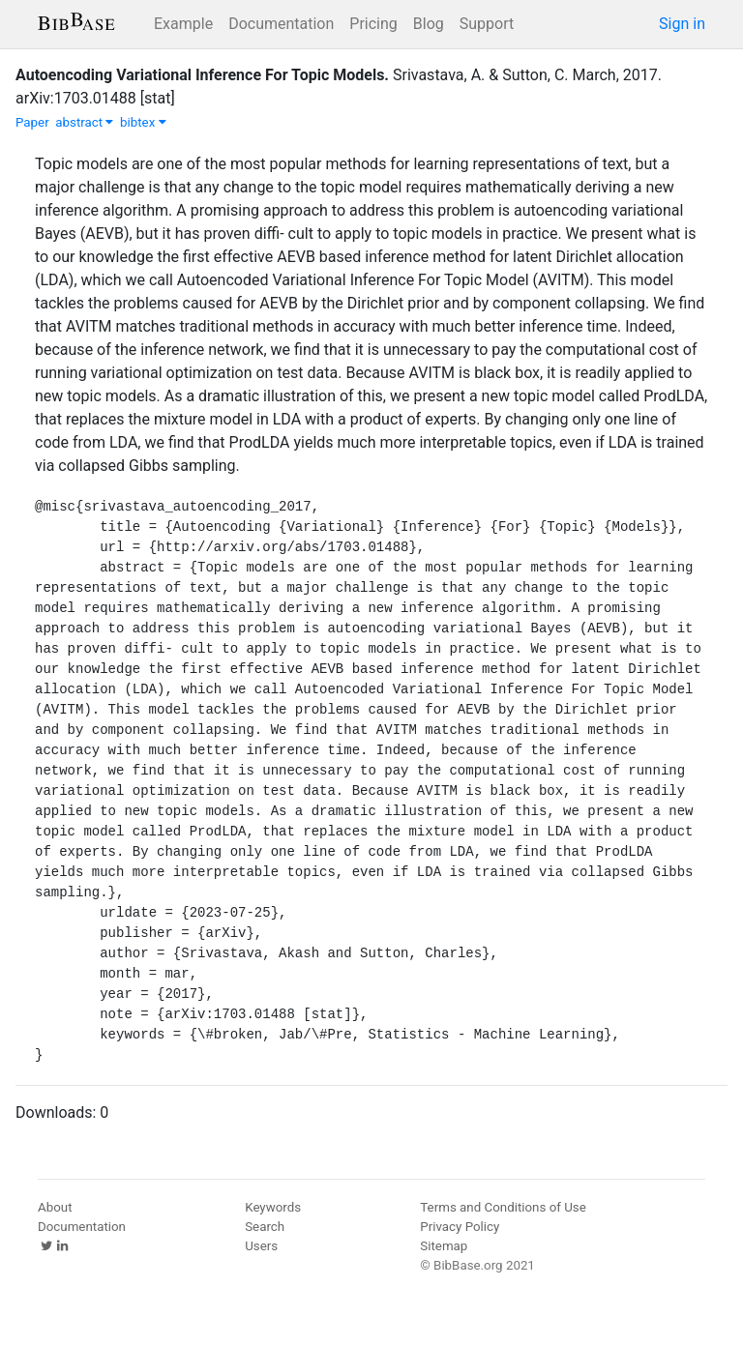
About (55, 1207)
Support (487, 24)
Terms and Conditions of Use (502, 1207)
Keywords (273, 1207)
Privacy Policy (459, 1226)
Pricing (373, 24)
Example (183, 24)
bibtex (143, 122)
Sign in (682, 24)
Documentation (281, 24)
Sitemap (443, 1246)
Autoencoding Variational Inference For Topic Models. (202, 75)
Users (261, 1246)
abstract (84, 122)
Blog (428, 24)
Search (264, 1226)
